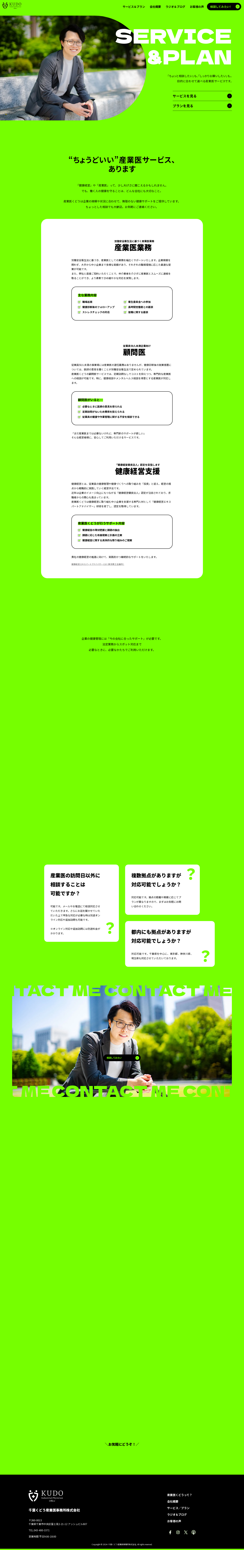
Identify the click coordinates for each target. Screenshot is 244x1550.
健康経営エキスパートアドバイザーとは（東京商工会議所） (99, 564)
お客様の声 (174, 1522)
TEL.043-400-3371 (39, 1531)
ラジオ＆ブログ (177, 1516)
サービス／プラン (178, 1509)
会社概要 (172, 1503)
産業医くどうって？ (179, 1496)
